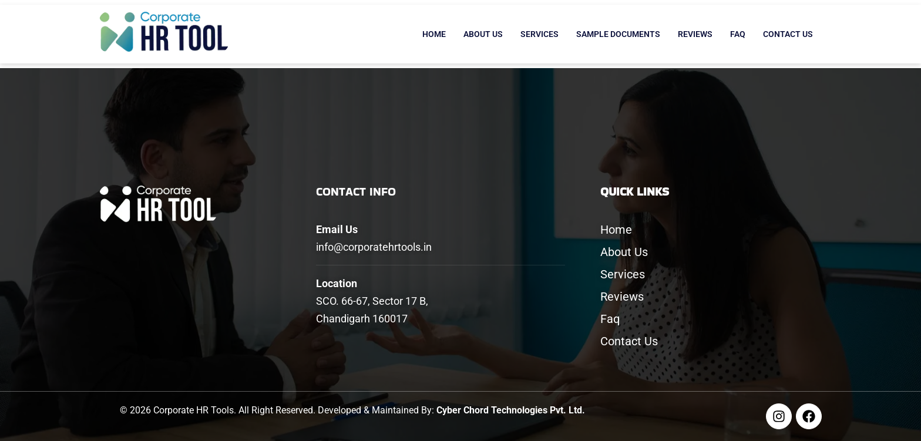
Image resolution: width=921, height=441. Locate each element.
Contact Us (788, 34)
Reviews (695, 34)
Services (539, 34)
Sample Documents (618, 34)
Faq (737, 34)
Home (434, 34)
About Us (483, 34)
